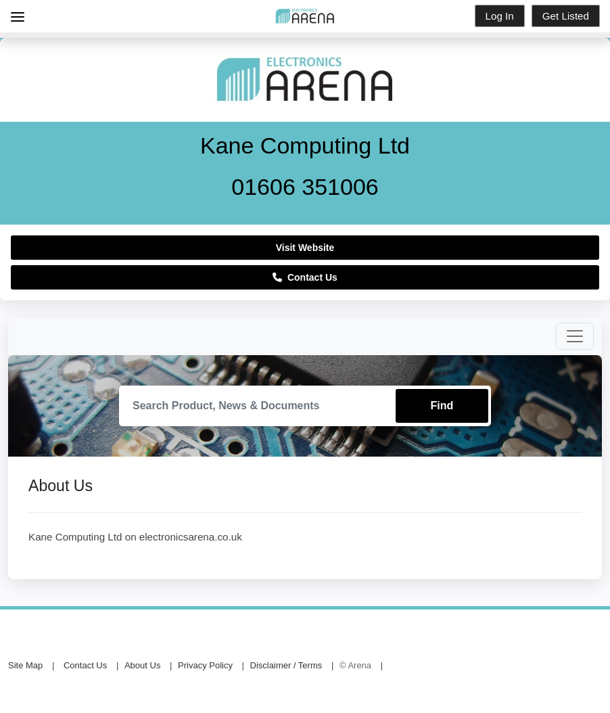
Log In (500, 16)
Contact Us (305, 277)
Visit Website (305, 247)
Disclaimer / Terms (286, 665)
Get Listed (565, 16)
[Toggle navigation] (575, 336)
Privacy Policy (205, 665)
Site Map (25, 665)
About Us (142, 665)
